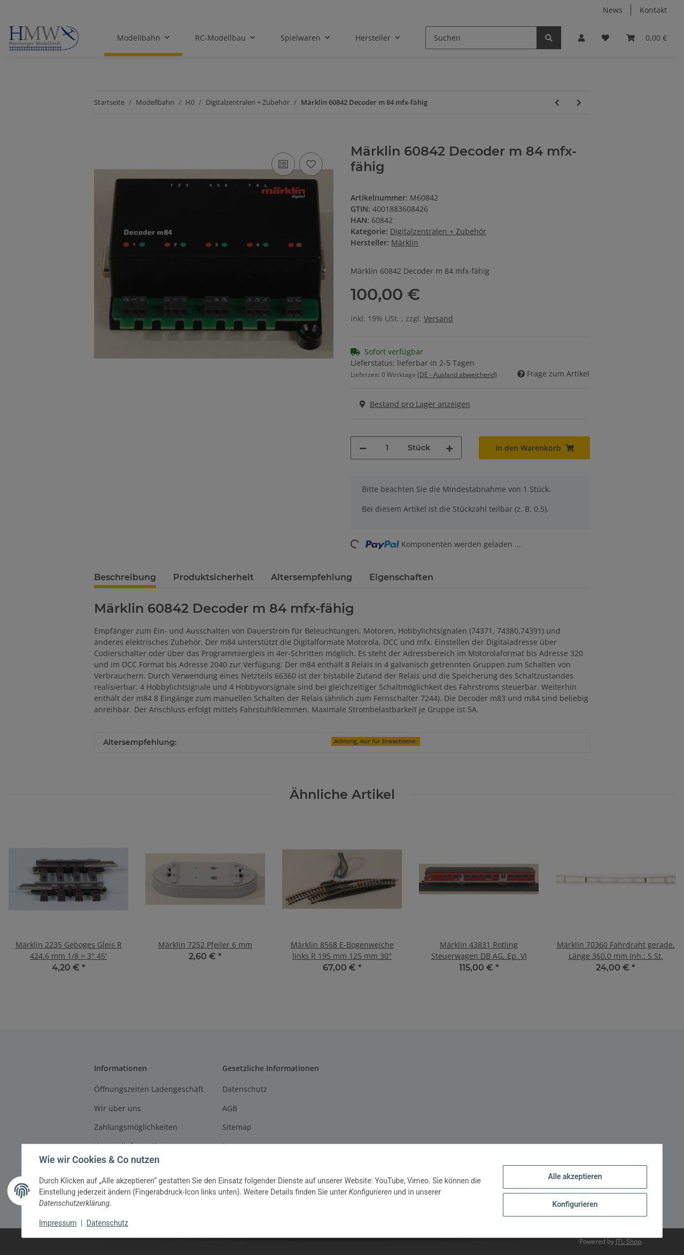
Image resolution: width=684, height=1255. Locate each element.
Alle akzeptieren (575, 1176)
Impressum (57, 1223)
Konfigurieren (574, 1204)
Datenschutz (107, 1223)
